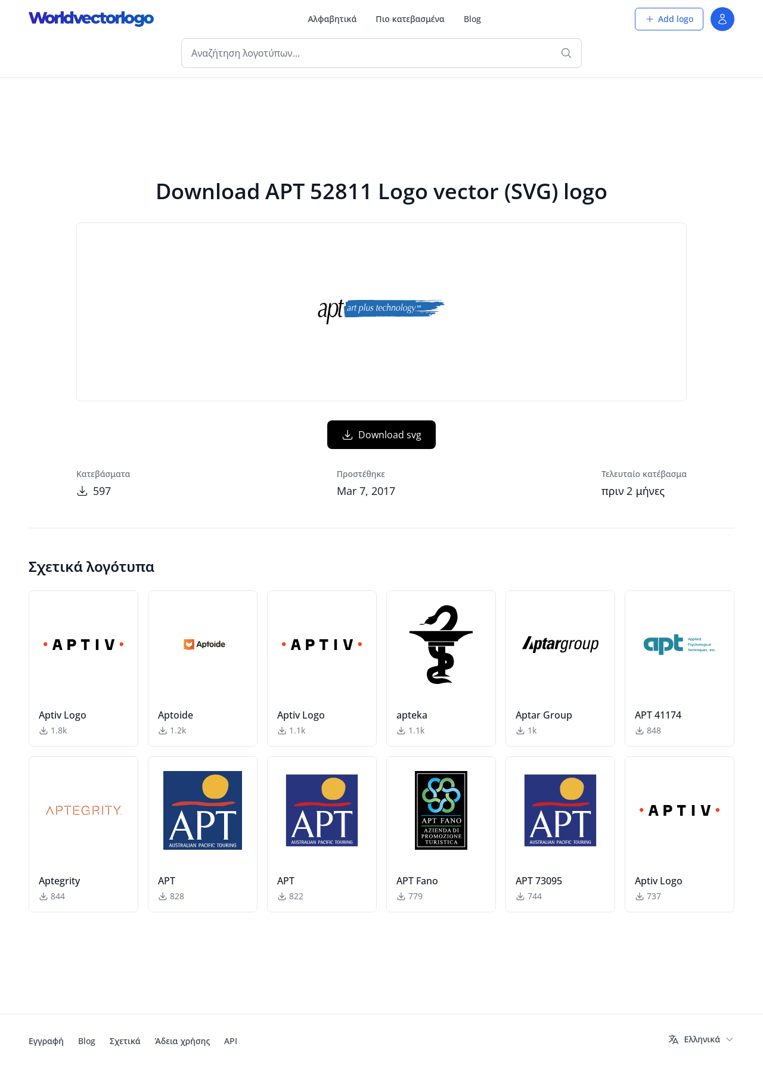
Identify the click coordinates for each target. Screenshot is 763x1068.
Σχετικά (125, 1041)
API (230, 1041)
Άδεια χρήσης (182, 1041)
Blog (472, 18)
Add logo (669, 18)
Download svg (381, 434)
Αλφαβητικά (332, 18)
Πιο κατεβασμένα (410, 18)
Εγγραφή (46, 1041)
